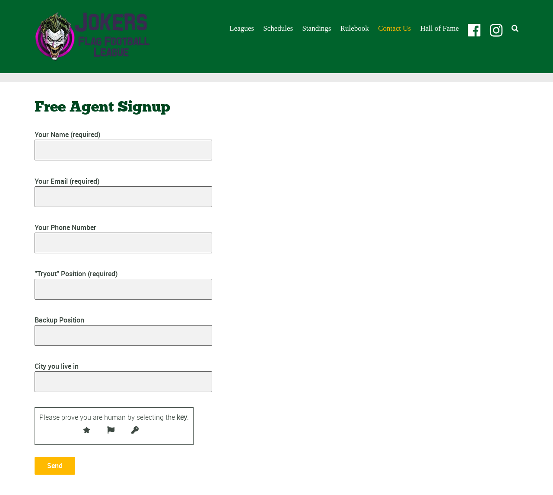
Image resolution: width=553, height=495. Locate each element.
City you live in (123, 376)
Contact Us (394, 28)
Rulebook (354, 28)
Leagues (241, 28)
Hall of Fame (439, 28)
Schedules (278, 28)
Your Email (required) (123, 191)
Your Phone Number (123, 238)
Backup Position (123, 330)
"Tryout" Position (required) (123, 284)
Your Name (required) (123, 145)
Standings (316, 28)
